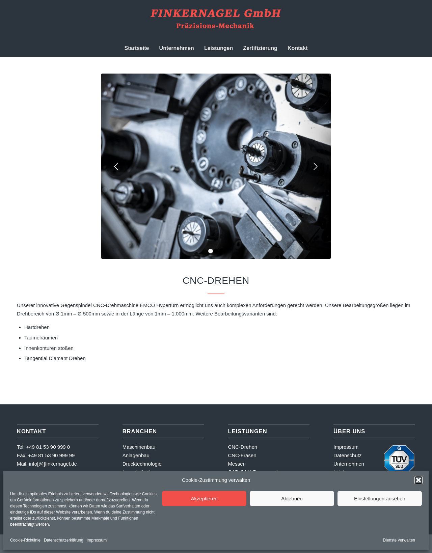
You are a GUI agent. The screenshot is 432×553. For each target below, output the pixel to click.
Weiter (315, 166)
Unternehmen (348, 464)
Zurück (116, 166)
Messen (237, 464)
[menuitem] (137, 48)
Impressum (97, 540)
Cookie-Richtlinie (25, 540)
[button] (418, 480)
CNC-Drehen (242, 447)
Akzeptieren (204, 498)
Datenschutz (347, 455)
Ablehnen (291, 498)
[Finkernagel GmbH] (216, 20)
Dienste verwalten (399, 540)
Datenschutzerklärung (63, 540)
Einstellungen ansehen (379, 498)
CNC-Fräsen (242, 455)
